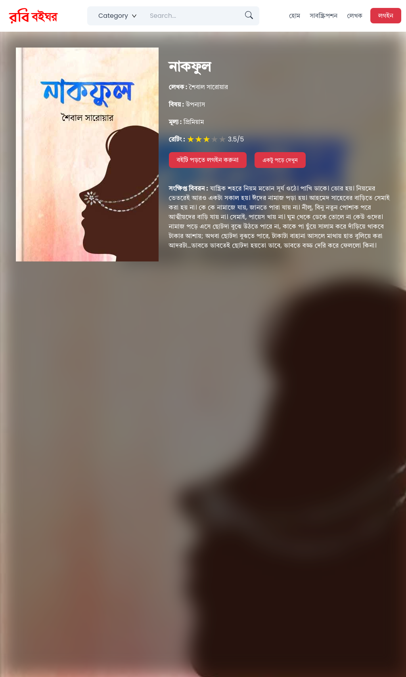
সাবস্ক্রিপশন (323, 15)
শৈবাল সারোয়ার (198, 87)
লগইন (385, 15)
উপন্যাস (187, 104)
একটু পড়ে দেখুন (280, 160)
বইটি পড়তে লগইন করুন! (208, 159)
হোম (294, 15)
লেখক (354, 15)
